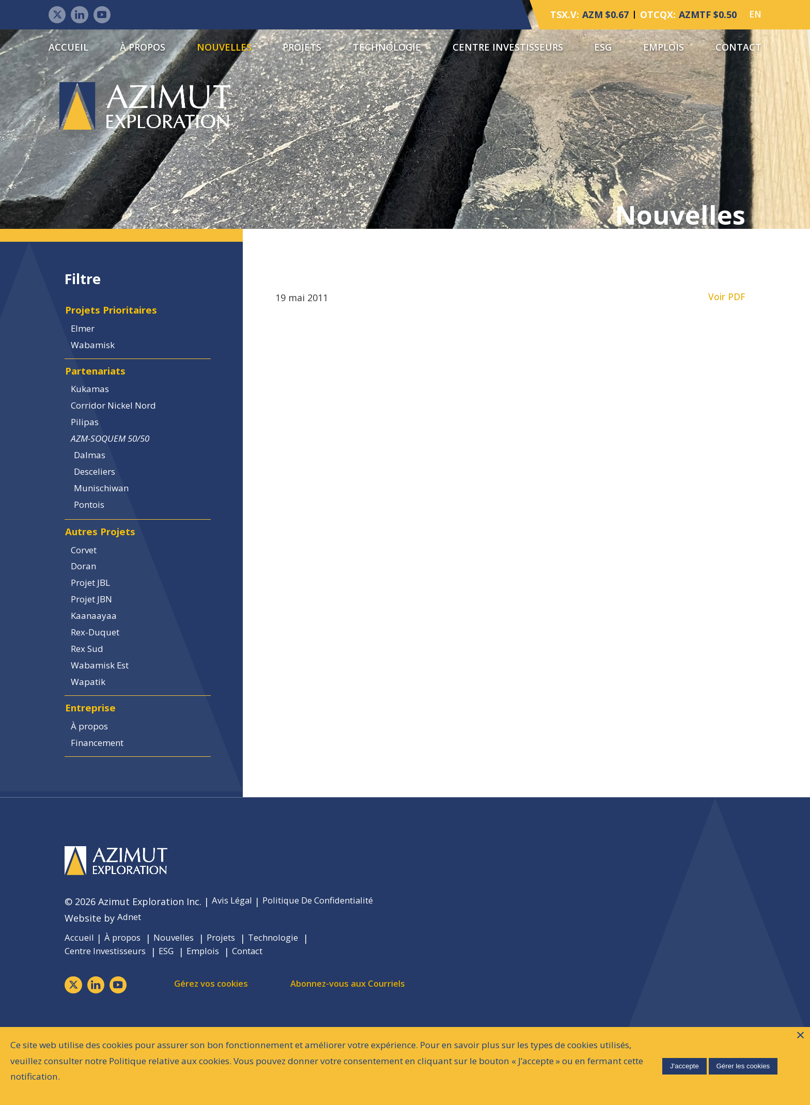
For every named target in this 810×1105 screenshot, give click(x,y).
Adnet (130, 979)
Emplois (663, 48)
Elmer (86, 337)
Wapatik (91, 731)
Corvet (87, 585)
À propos (142, 48)
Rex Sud (90, 695)
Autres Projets (103, 564)
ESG (603, 48)
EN (754, 15)
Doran (86, 604)
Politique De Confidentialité (327, 963)
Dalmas (94, 479)
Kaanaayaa (96, 658)
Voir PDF (726, 301)
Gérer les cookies (742, 1064)
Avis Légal (234, 963)
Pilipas (87, 443)
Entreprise (93, 761)
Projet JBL (95, 622)
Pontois (95, 534)
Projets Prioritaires (117, 316)
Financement (102, 800)
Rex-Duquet (98, 677)
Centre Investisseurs (508, 48)
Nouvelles (224, 48)
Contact (738, 48)
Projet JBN (96, 640)
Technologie (387, 48)
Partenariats (99, 385)
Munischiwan (107, 515)
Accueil (68, 48)
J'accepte (682, 1064)
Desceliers (100, 497)
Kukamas (93, 406)
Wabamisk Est (104, 713)
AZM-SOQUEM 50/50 (115, 461)
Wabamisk (96, 356)
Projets (302, 48)
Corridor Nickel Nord (119, 424)
